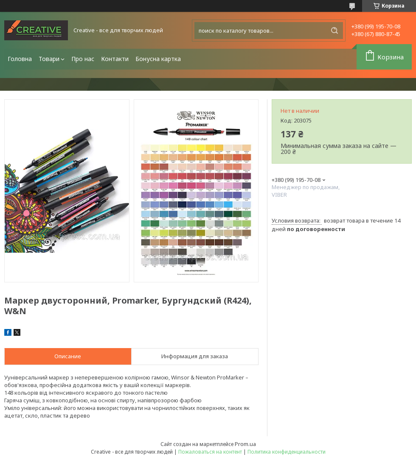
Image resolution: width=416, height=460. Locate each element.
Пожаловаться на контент (210, 451)
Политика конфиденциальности (286, 451)
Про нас (82, 59)
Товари (49, 59)
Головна (20, 59)
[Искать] (334, 30)
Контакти (115, 59)
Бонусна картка (158, 59)
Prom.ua (245, 444)
